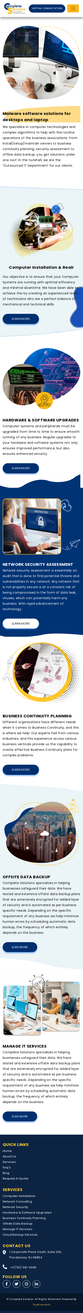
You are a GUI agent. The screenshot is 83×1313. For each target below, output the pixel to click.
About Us (9, 1156)
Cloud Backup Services (20, 1235)
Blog (6, 1173)
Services (9, 1162)
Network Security (15, 1207)
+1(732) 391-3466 (19, 1267)
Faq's (7, 1167)
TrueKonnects (42, 1304)
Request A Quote (15, 1178)
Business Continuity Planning (24, 1218)
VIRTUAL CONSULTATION (47, 8)
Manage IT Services (17, 1229)
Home (7, 1151)
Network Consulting (17, 1201)
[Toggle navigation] (73, 8)
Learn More (21, 319)
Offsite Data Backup (18, 1224)
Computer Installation (19, 1196)
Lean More (20, 947)
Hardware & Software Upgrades (27, 1212)
